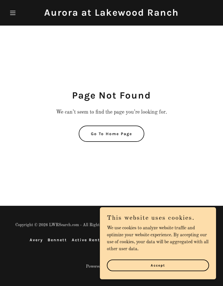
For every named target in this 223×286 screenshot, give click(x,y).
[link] (111, 14)
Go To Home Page (111, 133)
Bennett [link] (57, 239)
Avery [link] (36, 239)
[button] (22, 13)
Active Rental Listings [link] (99, 239)
